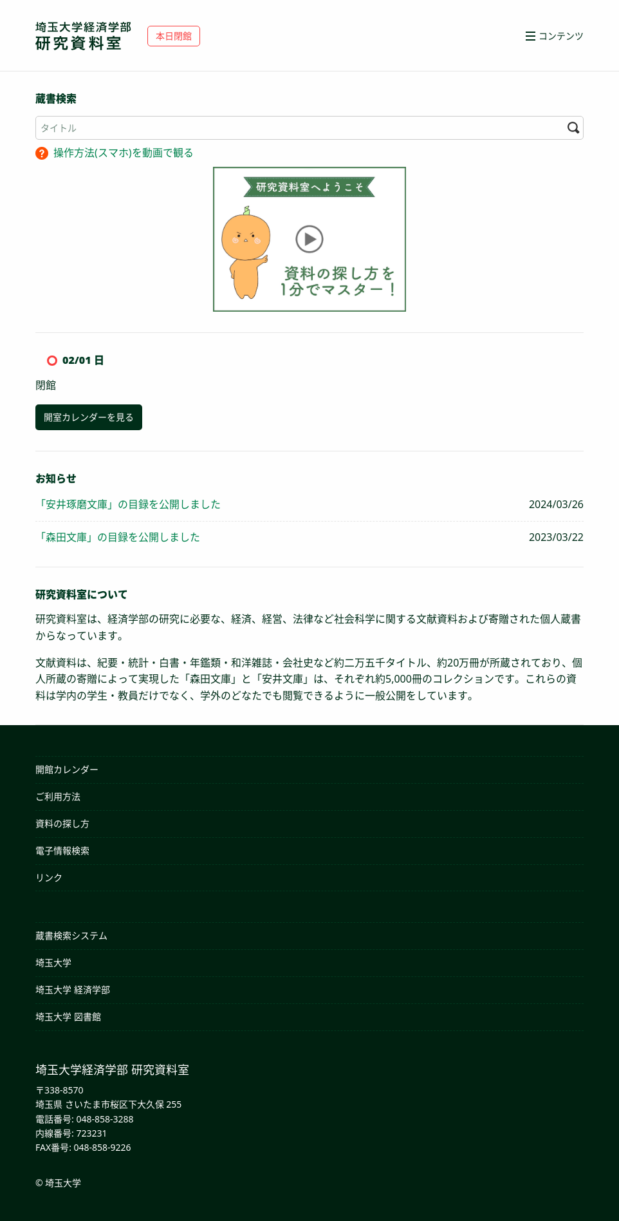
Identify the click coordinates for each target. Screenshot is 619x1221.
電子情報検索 (62, 850)
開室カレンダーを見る (89, 417)
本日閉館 (174, 36)
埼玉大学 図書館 (68, 1016)
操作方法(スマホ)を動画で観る (123, 153)
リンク (48, 877)
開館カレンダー (66, 769)
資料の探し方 (62, 823)
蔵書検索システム (71, 935)
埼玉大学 (53, 962)
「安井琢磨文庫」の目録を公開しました (128, 504)
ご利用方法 (57, 796)
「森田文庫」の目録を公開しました (117, 537)
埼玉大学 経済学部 (72, 989)
